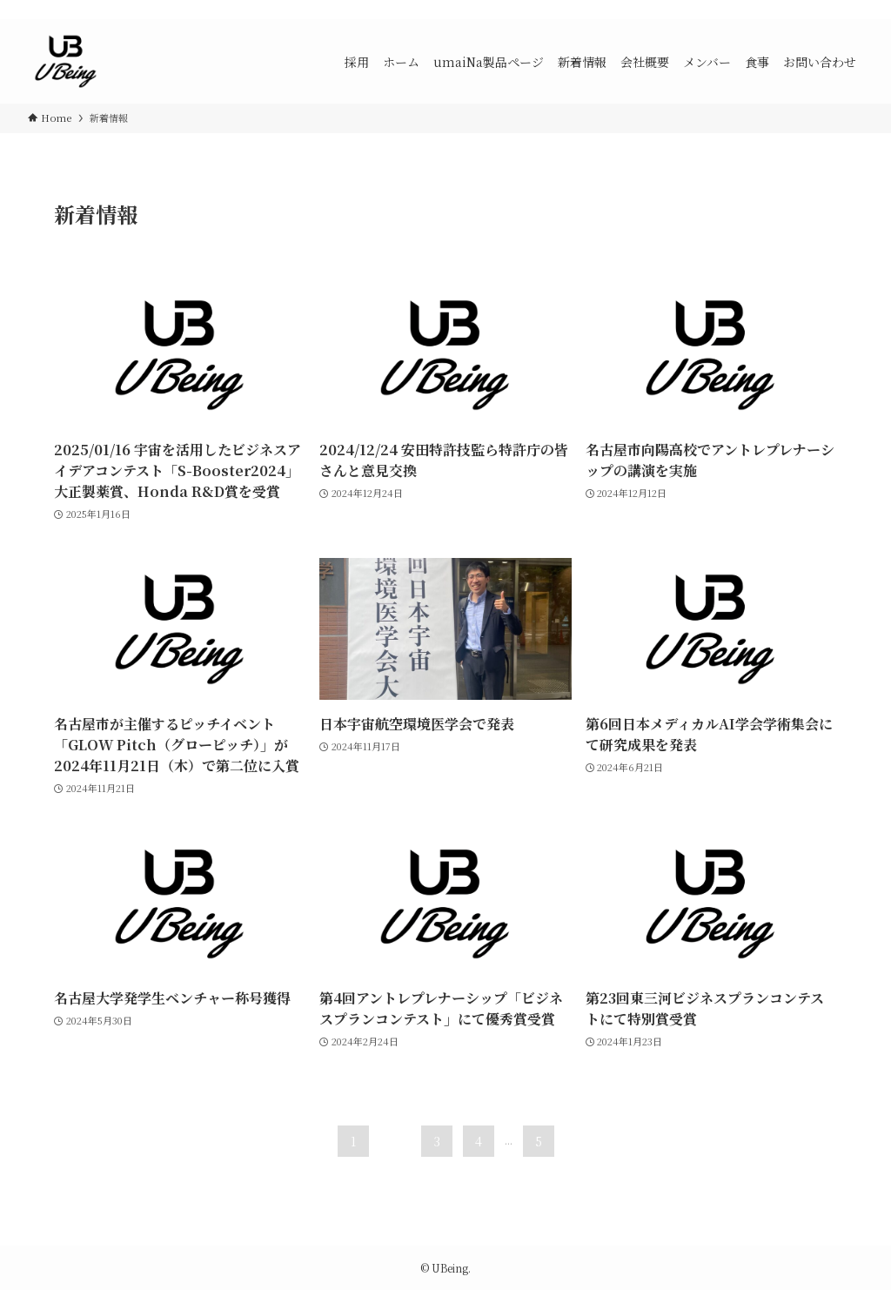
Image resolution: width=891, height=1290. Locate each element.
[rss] (829, 9)
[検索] (852, 9)
